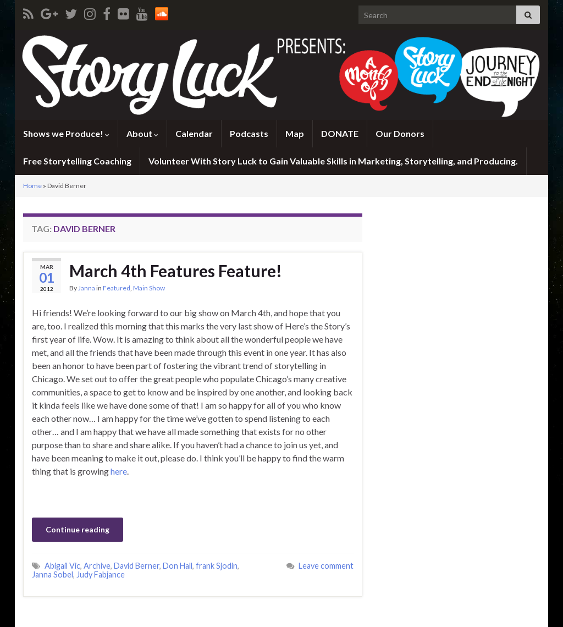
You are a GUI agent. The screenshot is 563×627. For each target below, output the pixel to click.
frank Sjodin (217, 565)
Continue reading (77, 529)
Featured (116, 288)
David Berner (136, 565)
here (119, 471)
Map (294, 133)
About (142, 133)
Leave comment (326, 565)
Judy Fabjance (100, 574)
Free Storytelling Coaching (77, 161)
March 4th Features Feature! (175, 270)
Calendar (194, 133)
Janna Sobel (52, 574)
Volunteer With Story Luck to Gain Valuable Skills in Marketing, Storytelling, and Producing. (333, 161)
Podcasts (249, 133)
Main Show (149, 288)
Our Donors (400, 133)
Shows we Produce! (66, 133)
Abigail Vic (62, 565)
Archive (97, 565)
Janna (86, 288)
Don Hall (177, 565)
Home (32, 186)
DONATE (339, 133)
